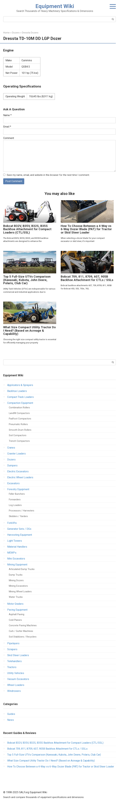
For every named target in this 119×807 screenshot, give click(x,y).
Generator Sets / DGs (19, 529)
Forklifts (12, 523)
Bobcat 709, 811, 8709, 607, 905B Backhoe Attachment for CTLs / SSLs (87, 278)
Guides (11, 713)
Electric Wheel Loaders (20, 477)
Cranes (11, 447)
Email (7, 126)
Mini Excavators (16, 558)
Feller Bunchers (17, 494)
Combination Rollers (19, 407)
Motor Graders (15, 603)
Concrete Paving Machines (23, 625)
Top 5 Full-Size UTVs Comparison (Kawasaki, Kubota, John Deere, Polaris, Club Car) (27, 280)
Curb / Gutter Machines (21, 631)
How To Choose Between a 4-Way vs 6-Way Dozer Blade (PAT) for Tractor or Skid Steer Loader (86, 229)
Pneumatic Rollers (18, 424)
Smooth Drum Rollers (20, 430)
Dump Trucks (15, 575)
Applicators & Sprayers (20, 385)
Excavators (13, 483)
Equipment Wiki (54, 6)
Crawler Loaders (16, 453)
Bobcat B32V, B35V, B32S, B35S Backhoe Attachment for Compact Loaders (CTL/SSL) (27, 229)
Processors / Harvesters (21, 510)
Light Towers (14, 540)
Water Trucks (16, 597)
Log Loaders (15, 505)
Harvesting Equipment (19, 534)
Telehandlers (14, 661)
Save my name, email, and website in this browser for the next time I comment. (48, 175)
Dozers (11, 459)
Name (7, 115)
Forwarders (15, 499)
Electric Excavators (18, 471)
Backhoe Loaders (17, 391)
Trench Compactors (19, 441)
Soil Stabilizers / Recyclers (22, 636)
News (10, 719)
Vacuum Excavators (18, 679)
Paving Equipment (17, 609)
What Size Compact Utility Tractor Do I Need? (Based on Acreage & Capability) (29, 330)
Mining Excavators (18, 586)
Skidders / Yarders (18, 516)
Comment (8, 138)
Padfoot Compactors (20, 418)
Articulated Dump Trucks (22, 569)
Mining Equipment (17, 564)
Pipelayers (13, 643)
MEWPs (11, 552)
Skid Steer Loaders (18, 655)
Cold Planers (15, 620)
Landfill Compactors (19, 413)
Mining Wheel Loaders (20, 591)
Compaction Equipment (20, 403)
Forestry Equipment (18, 489)
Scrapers (12, 649)
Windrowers (14, 691)
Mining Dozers (16, 580)
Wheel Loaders (15, 685)
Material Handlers (17, 546)
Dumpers (12, 465)
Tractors (11, 667)
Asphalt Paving (16, 614)
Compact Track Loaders (20, 397)
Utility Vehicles (15, 673)
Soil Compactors (17, 435)
